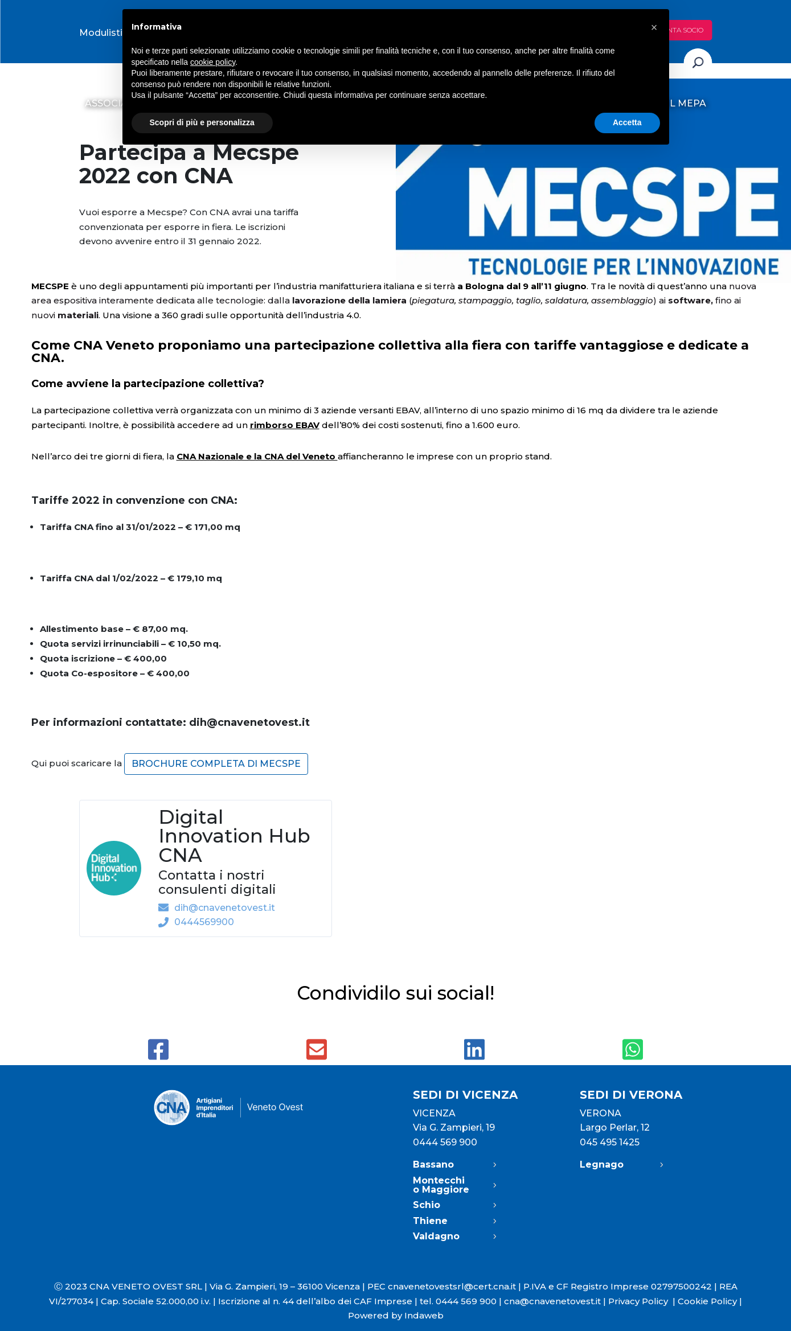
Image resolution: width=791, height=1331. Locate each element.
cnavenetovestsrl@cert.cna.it (452, 1286)
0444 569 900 (445, 1142)
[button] (654, 27)
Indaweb (424, 1315)
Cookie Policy (707, 1301)
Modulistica (106, 32)
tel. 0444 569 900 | (462, 1301)
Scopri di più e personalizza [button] (202, 122)
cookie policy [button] (212, 62)
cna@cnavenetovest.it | (556, 1301)
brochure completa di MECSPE (216, 763)
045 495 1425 (610, 1142)
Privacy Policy (643, 1301)
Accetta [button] (627, 122)
